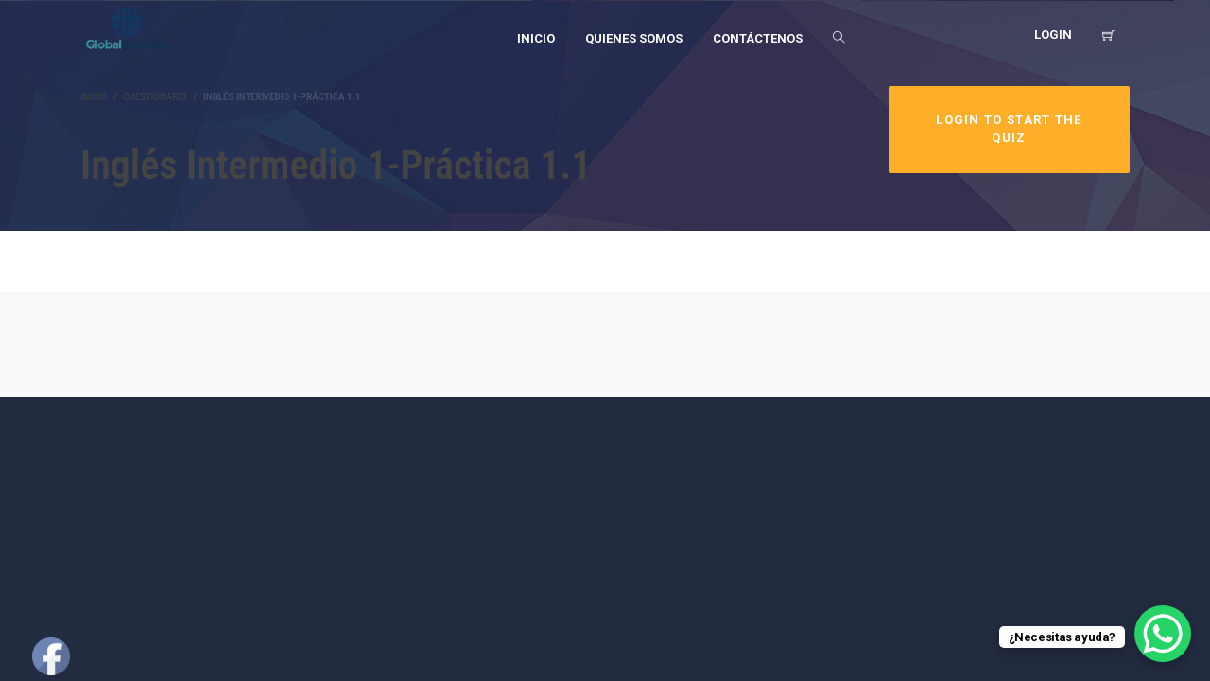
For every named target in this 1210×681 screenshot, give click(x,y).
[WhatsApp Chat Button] (1162, 633)
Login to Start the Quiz (1008, 129)
